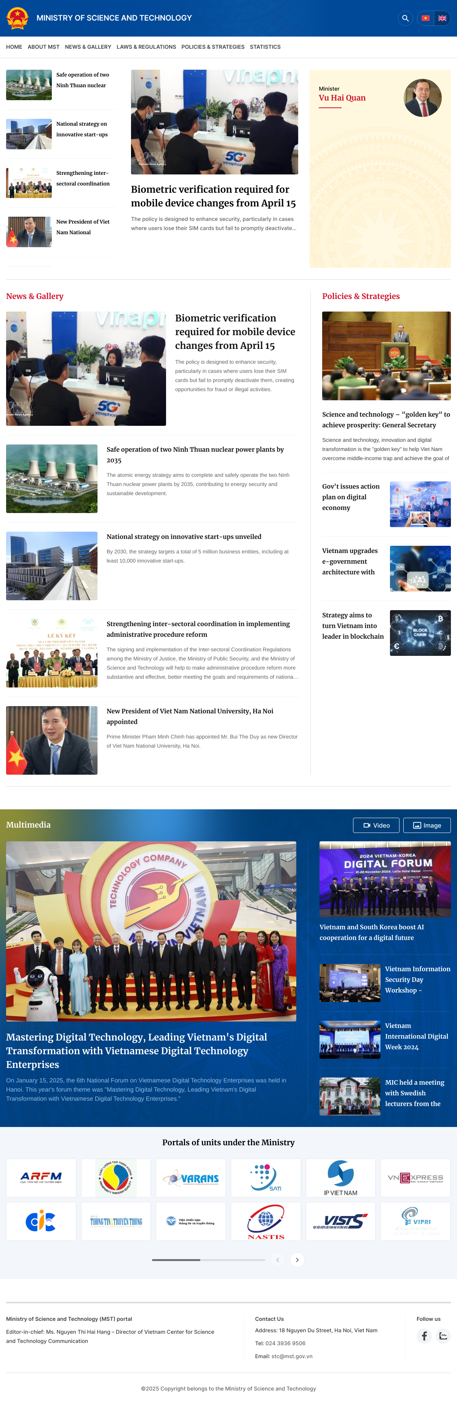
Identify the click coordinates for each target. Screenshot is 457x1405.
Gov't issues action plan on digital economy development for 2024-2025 (351, 498)
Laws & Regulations (146, 47)
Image (427, 825)
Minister (329, 89)
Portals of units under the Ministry (228, 1142)
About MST (43, 47)
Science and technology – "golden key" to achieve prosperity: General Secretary (386, 420)
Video (376, 825)
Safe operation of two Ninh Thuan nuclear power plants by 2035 (82, 81)
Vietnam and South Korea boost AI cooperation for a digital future (372, 933)
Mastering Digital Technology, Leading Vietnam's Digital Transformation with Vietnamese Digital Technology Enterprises (136, 1051)
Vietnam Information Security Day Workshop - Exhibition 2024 (418, 980)
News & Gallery (88, 47)
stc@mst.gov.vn (292, 1356)
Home (14, 47)
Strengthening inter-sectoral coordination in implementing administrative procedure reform (83, 179)
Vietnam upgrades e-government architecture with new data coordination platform (350, 562)
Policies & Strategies (212, 47)
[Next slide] (297, 1260)
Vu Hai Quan (342, 98)
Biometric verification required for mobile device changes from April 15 (213, 196)
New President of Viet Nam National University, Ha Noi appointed (83, 228)
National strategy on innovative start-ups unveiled (82, 130)
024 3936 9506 (285, 1343)
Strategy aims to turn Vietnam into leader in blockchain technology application (353, 627)
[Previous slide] (277, 1260)
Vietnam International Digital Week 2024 (416, 1036)
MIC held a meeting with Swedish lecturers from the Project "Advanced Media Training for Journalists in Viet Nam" (414, 1094)
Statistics (265, 47)
